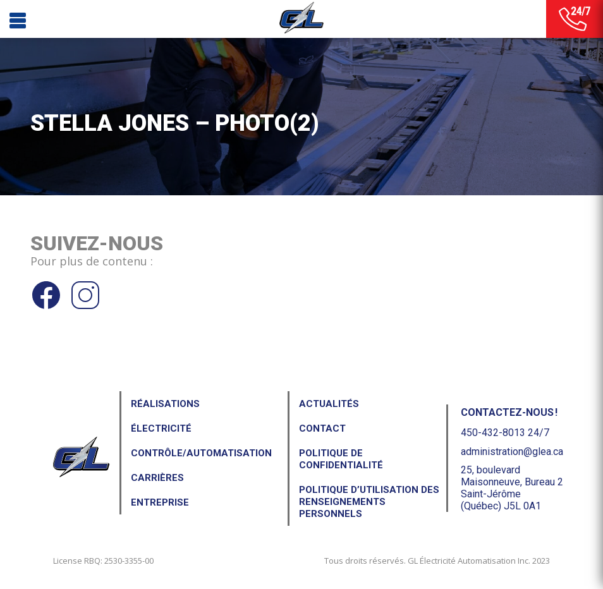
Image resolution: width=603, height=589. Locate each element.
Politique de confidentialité (341, 459)
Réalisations (165, 404)
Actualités (329, 404)
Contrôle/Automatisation (201, 453)
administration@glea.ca (512, 452)
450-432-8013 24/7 (505, 433)
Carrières (157, 477)
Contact (322, 428)
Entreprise (160, 502)
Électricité (161, 428)
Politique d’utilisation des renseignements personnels (369, 501)
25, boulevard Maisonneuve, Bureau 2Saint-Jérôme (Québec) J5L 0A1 (512, 488)
